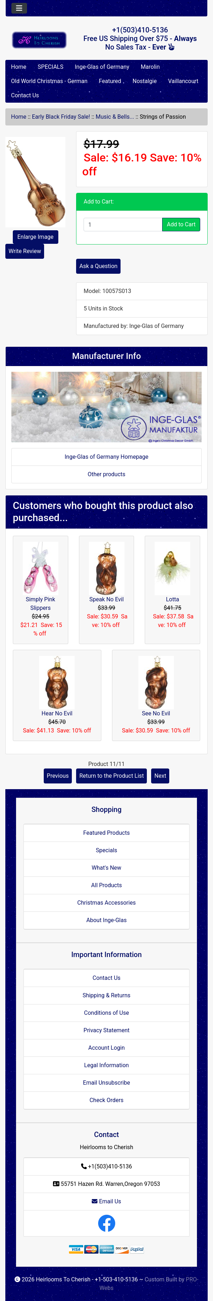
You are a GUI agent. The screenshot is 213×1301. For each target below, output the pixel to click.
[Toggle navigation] (19, 8)
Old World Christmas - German (49, 81)
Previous (58, 775)
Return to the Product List (111, 775)
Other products (106, 474)
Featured (110, 81)
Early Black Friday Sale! (61, 116)
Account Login (106, 1047)
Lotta (172, 599)
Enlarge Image (35, 236)
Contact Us (25, 95)
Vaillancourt (183, 81)
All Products (106, 885)
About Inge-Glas (106, 920)
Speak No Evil (106, 599)
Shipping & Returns (106, 995)
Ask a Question (98, 266)
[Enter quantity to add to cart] (123, 224)
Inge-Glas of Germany (102, 66)
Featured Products (106, 832)
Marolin (150, 66)
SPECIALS (50, 66)
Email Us (106, 1201)
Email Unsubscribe (106, 1082)
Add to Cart (181, 224)
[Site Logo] (39, 40)
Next (160, 775)
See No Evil (156, 713)
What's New (106, 867)
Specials (106, 850)
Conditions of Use (106, 1012)
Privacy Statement (106, 1030)
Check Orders (107, 1100)
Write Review (25, 251)
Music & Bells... (115, 116)
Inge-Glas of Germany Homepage (107, 456)
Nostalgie (145, 81)
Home (18, 66)
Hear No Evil (57, 713)
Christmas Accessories (106, 902)
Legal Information (106, 1065)
